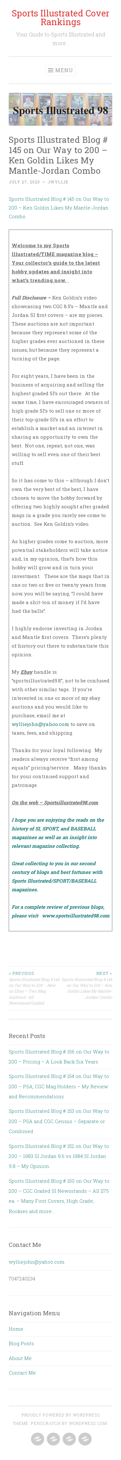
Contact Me (22, 1372)
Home (16, 1329)
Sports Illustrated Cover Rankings (60, 17)
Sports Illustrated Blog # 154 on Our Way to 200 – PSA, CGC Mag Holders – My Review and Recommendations (59, 1086)
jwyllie (58, 181)
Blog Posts (21, 1343)
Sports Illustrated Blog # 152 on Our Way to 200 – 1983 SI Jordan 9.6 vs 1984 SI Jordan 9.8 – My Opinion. (59, 1156)
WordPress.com (88, 1423)
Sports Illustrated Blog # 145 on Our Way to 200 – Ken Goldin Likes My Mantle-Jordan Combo (59, 208)
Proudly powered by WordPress (61, 1414)
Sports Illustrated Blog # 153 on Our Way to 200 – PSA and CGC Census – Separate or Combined (59, 1121)
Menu (64, 70)
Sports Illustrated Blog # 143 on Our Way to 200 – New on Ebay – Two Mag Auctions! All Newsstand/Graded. (35, 987)
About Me (20, 1358)
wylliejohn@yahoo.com (40, 724)
